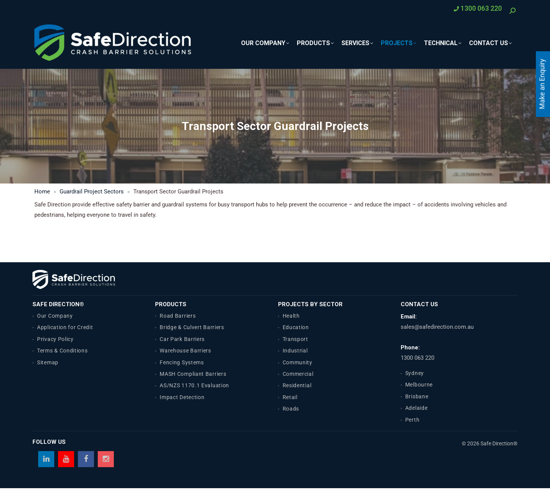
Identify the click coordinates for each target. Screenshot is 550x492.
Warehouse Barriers (185, 350)
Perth (412, 420)
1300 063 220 (417, 357)
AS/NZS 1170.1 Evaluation (194, 385)
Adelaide (416, 408)
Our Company (55, 316)
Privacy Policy (55, 339)
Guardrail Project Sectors (92, 191)
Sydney (414, 373)
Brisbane (417, 396)
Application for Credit (65, 327)
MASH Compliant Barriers (193, 374)
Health (291, 316)
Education (296, 327)
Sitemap (47, 362)
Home (42, 191)
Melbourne (419, 385)
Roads (291, 409)
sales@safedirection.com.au (437, 326)
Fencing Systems (182, 362)
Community (297, 362)
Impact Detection (182, 397)
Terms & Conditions (62, 350)
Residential (297, 385)
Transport (295, 339)
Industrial (295, 350)
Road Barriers (178, 316)
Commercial (298, 374)
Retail (290, 397)
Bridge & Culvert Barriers (192, 327)
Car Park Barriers (182, 339)
